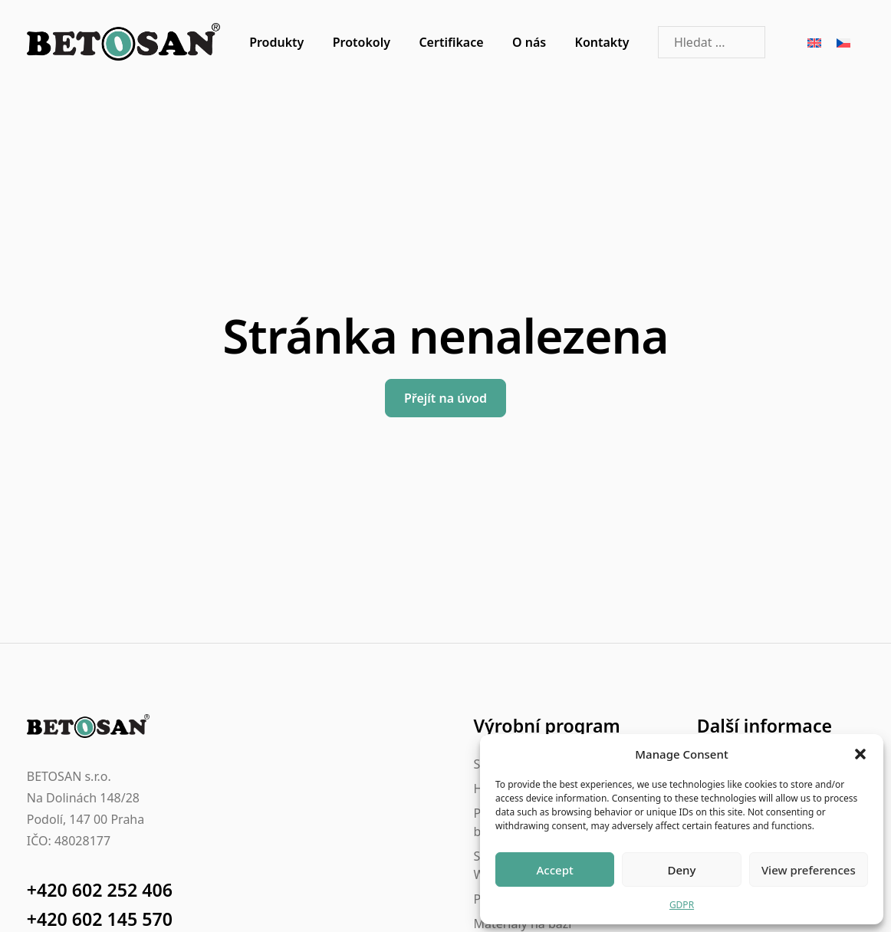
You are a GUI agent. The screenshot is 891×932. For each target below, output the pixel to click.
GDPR (681, 904)
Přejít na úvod (445, 398)
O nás (529, 42)
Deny (682, 870)
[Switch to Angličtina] (814, 41)
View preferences (808, 870)
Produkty (276, 42)
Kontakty (602, 42)
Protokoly (361, 42)
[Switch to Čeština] (843, 41)
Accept (555, 870)
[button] (860, 754)
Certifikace (451, 42)
